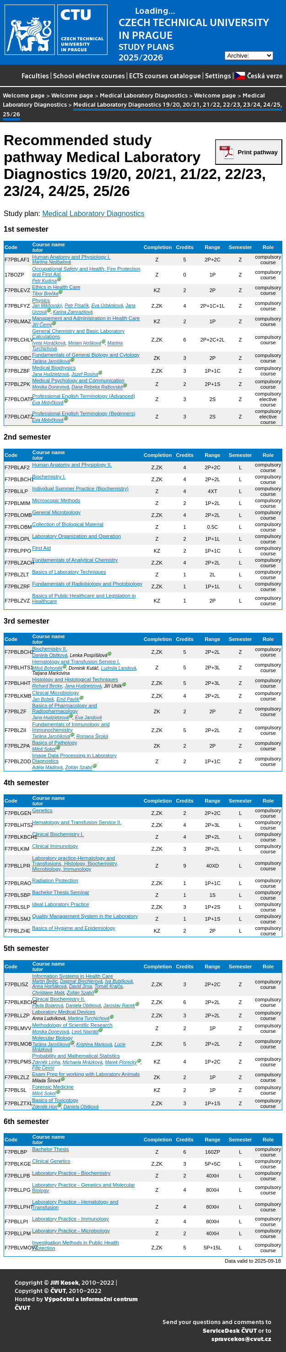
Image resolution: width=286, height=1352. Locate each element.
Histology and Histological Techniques (75, 679)
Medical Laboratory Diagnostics (144, 95)
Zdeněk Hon (44, 1106)
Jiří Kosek (64, 1282)
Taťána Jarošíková (51, 361)
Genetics (42, 810)
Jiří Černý (42, 324)
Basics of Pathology (54, 742)
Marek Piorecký (120, 1062)
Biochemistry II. (49, 649)
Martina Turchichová (88, 1018)
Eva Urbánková (107, 305)
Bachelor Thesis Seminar (60, 892)
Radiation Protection (55, 880)
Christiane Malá (48, 992)
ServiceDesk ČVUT (230, 1330)
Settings (218, 75)
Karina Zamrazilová (73, 312)
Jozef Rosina (84, 374)
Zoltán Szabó (78, 768)
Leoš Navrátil (85, 1031)
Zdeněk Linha (46, 1062)
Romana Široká (92, 736)
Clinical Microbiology (55, 692)
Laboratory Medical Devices (63, 1012)
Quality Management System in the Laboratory (85, 916)
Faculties (35, 75)
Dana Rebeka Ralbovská (97, 387)
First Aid (41, 548)
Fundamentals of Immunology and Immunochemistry (70, 727)
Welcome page (24, 95)
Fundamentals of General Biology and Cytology (85, 355)
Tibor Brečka (45, 294)
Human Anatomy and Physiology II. (72, 464)
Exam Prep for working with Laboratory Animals (86, 1074)
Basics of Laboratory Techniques (69, 572)
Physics (41, 300)
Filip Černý (43, 1067)
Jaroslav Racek (119, 1005)
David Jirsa (80, 986)
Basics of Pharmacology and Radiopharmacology (64, 708)
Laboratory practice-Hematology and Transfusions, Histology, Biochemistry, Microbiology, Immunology (75, 863)
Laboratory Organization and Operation (76, 536)
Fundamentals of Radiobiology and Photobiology (87, 583)
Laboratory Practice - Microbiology (71, 1230)
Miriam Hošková (84, 343)
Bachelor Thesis (50, 1149)
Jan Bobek (43, 699)
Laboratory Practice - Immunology (70, 1219)
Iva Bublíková (119, 981)
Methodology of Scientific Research (72, 1025)
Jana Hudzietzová (50, 374)
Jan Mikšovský (47, 305)
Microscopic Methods (56, 500)
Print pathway (258, 152)
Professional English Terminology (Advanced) (83, 396)
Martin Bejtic (44, 981)
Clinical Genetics (51, 1161)
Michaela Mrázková (83, 1062)
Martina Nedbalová (51, 262)
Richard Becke (47, 686)
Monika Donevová (50, 387)
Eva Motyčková (47, 402)
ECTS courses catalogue (165, 75)
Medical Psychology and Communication (78, 380)
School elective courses (89, 75)
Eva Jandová (88, 718)
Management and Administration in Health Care (86, 318)
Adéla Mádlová (47, 768)
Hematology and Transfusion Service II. (76, 822)
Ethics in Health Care (56, 287)
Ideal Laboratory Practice (60, 904)
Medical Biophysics (54, 367)
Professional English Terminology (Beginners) (83, 413)
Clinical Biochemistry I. (58, 834)
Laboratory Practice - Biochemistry (71, 1173)
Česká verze (258, 75)
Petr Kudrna (44, 280)
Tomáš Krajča (108, 986)
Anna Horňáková (49, 986)
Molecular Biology (52, 1038)
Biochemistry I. (48, 476)
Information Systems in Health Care (72, 976)
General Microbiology (56, 512)
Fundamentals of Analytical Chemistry (75, 560)
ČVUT (58, 1290)
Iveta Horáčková (48, 343)
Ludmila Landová (118, 668)
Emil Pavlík (68, 699)
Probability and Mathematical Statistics (76, 1056)
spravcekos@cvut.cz (241, 1338)
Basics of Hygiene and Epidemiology (73, 928)
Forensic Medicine (53, 1087)
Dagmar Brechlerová (81, 981)
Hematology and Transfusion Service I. (76, 661)
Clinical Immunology (55, 846)
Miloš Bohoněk (47, 668)
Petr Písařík (77, 305)
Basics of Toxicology (55, 1100)
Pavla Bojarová (47, 1005)
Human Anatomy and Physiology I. (71, 257)
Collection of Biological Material (67, 524)
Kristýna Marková (94, 1044)
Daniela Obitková (49, 655)
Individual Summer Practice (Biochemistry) (80, 488)
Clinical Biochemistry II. (58, 999)
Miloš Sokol (44, 749)
